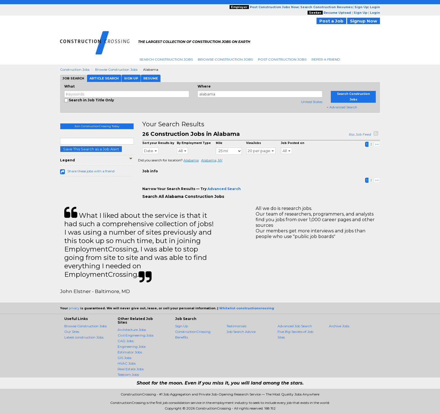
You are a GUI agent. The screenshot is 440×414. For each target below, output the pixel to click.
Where (204, 86)
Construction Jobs (75, 69)
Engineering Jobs (132, 346)
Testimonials (236, 326)
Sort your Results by (158, 143)
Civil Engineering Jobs (135, 335)
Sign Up (181, 326)
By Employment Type (194, 143)
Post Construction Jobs (282, 59)
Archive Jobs (339, 326)
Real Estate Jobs (131, 369)
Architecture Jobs (132, 330)
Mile (219, 143)
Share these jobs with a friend (90, 171)
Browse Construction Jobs (225, 59)
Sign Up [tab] (131, 78)
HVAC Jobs (127, 363)
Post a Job (331, 21)
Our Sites (71, 332)
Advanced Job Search (295, 326)
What (69, 86)
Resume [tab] (150, 78)
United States (311, 102)
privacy (74, 308)
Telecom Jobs (128, 374)
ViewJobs (253, 143)
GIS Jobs (124, 358)
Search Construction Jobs (166, 59)
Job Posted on (292, 143)
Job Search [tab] (73, 78)
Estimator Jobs (130, 352)
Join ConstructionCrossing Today (96, 126)
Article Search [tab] (104, 78)
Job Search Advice (241, 332)
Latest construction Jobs (84, 337)
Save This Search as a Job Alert (91, 149)
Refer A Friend (325, 59)
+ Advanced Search (342, 107)
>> (377, 144)
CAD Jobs (126, 341)
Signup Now (363, 21)
